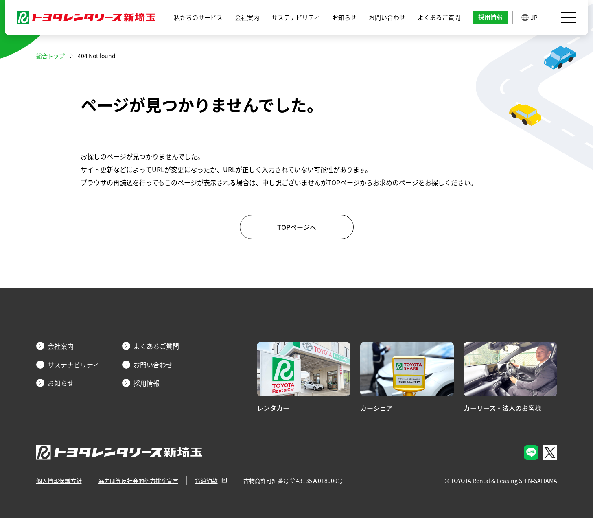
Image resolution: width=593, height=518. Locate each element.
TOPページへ (296, 227)
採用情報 (490, 17)
